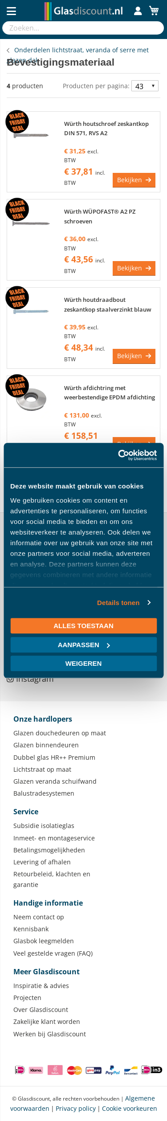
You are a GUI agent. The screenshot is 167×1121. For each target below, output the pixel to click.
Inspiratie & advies (41, 985)
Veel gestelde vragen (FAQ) (53, 953)
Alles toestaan (83, 625)
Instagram (30, 678)
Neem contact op (38, 917)
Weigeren (83, 663)
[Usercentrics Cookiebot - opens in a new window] (119, 455)
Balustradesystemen (43, 793)
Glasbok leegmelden (43, 941)
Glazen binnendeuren (46, 745)
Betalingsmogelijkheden (49, 850)
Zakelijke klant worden (46, 1021)
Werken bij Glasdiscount (49, 1034)
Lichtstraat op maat (42, 769)
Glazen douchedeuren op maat (59, 733)
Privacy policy (76, 1108)
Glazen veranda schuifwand (55, 781)
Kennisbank (31, 929)
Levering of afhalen (42, 862)
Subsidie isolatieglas (43, 825)
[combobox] (74, 28)
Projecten (27, 997)
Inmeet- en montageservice (54, 838)
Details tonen (118, 602)
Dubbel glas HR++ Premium (54, 757)
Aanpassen (84, 644)
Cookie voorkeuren (129, 1108)
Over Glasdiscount (40, 1009)
